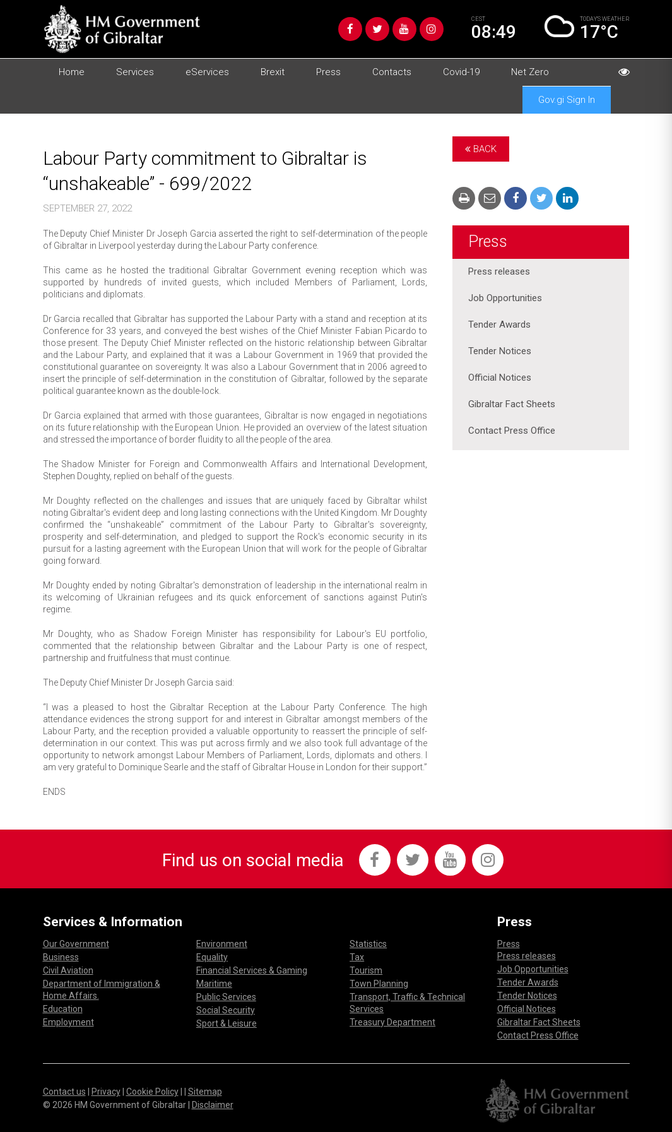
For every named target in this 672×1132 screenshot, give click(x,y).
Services (135, 72)
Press (328, 72)
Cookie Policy (152, 1092)
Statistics (368, 944)
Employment (68, 1022)
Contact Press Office (511, 431)
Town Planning (379, 984)
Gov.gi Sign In (566, 99)
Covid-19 (461, 72)
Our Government (76, 944)
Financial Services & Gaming (251, 970)
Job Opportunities (505, 298)
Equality (212, 957)
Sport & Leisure (226, 1023)
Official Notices (499, 378)
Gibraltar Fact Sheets (511, 404)
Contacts (391, 72)
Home (72, 72)
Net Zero (530, 72)
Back (481, 149)
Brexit (273, 72)
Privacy (106, 1092)
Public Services (226, 997)
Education (63, 1009)
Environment (221, 944)
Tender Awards (499, 325)
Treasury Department (392, 1022)
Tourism (366, 970)
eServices (207, 72)
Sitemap (205, 1092)
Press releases (499, 272)
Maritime (214, 984)
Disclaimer (212, 1105)
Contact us (64, 1092)
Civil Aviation (68, 970)
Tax (357, 957)
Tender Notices (499, 351)
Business (61, 957)
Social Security (225, 1010)
